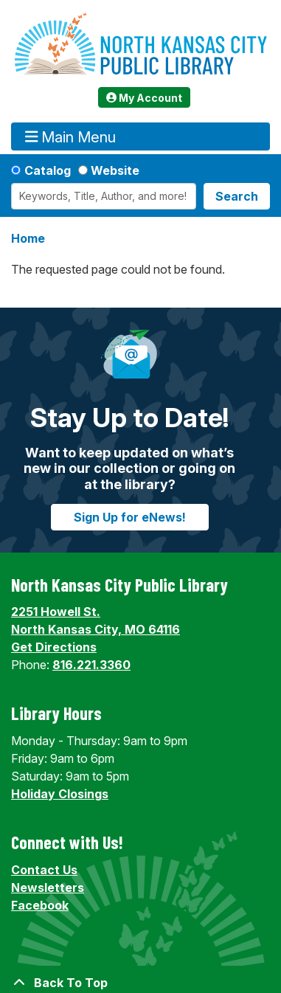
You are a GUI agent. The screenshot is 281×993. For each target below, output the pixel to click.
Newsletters (47, 887)
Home (28, 238)
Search (236, 196)
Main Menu (71, 137)
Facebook (40, 905)
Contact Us (44, 869)
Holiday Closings (59, 793)
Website (115, 170)
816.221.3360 (91, 664)
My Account (144, 97)
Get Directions (54, 647)
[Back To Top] (140, 982)
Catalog (47, 170)
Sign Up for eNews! (130, 517)
